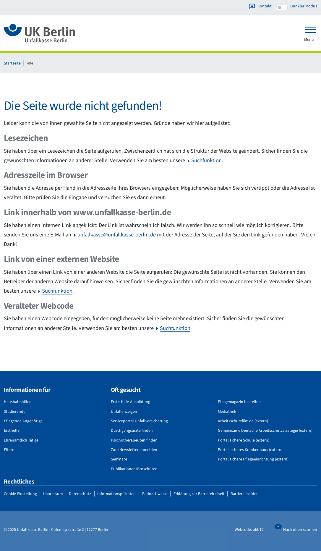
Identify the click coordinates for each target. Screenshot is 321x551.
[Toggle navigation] (310, 29)
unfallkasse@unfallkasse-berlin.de (116, 235)
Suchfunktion (206, 160)
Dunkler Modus (303, 6)
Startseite (12, 63)
